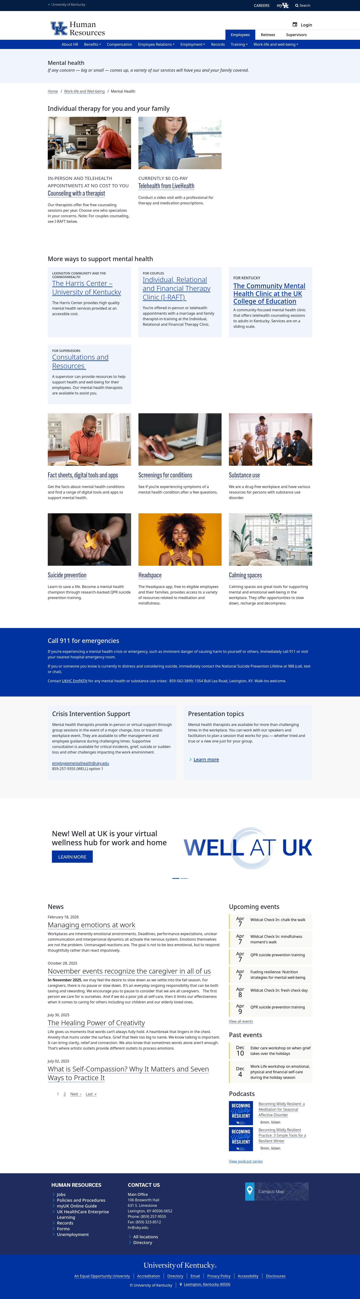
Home (53, 91)
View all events (241, 1021)
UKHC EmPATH (74, 680)
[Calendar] (297, 24)
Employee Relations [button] (155, 44)
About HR (70, 44)
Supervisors (296, 34)
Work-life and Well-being (84, 91)
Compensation (119, 44)
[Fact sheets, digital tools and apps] (89, 439)
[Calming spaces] (270, 539)
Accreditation (148, 1276)
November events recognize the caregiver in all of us (129, 971)
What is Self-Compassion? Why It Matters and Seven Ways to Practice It (128, 1073)
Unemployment (73, 1234)
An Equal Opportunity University (102, 1276)
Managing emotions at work (91, 924)
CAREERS (262, 5)
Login (306, 25)
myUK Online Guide (77, 1206)
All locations (145, 1236)
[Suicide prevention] (89, 539)
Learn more (206, 759)
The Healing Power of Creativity (96, 1022)
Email (195, 1276)
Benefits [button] (91, 44)
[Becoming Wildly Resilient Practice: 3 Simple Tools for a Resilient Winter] (241, 1139)
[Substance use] (270, 439)
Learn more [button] (73, 856)
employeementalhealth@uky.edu (80, 763)
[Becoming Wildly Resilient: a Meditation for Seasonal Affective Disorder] (241, 1113)
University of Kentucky (68, 4)
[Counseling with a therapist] (89, 143)
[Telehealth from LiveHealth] (180, 143)
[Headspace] (180, 539)
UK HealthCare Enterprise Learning (83, 1214)
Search (305, 5)
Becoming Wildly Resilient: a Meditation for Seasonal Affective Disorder (282, 1109)
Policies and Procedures (81, 1200)
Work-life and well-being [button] (274, 44)
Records (218, 44)
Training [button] (238, 44)
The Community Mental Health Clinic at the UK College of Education (269, 293)
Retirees (268, 34)
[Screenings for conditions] (180, 439)
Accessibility (248, 1276)
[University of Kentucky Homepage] (180, 1266)
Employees (240, 34)
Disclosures (276, 1276)
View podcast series (246, 1161)
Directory (142, 1242)
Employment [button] (191, 44)
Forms (63, 1228)
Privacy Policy (219, 1276)
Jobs (61, 1194)
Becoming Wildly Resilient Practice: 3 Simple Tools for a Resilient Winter (282, 1135)
